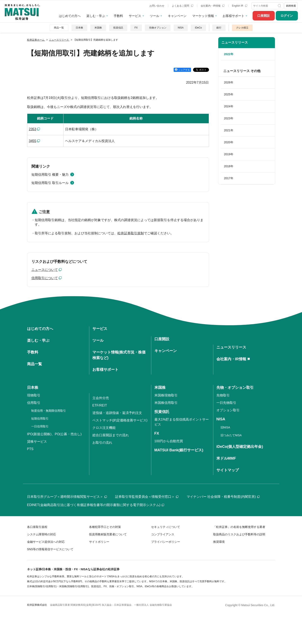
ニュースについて (44, 270)
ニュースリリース (234, 42)
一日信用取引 (40, 426)
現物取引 (33, 395)
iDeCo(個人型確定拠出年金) (239, 447)
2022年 (228, 54)
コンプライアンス (162, 534)
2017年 (228, 178)
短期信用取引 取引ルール (50, 183)
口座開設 (263, 15)
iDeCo (198, 27)
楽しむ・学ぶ (95, 16)
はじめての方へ (70, 16)
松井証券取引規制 (130, 233)
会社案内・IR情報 (212, 5)
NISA (181, 27)
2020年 (228, 142)
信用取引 (33, 402)
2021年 (228, 130)
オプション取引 (228, 410)
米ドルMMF (226, 458)
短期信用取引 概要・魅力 (50, 174)
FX (136, 27)
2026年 (228, 82)
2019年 (228, 154)
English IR (239, 5)
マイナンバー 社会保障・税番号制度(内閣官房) (223, 496)
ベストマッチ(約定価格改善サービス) (120, 420)
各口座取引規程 (37, 527)
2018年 (228, 166)
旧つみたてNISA (231, 435)
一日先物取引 (226, 402)
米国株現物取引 (166, 395)
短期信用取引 (40, 418)
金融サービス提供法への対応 (46, 541)
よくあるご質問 (182, 5)
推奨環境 (219, 541)
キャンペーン (177, 16)
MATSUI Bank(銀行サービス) (178, 450)
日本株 (79, 27)
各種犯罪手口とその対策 (105, 527)
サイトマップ (227, 470)
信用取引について (44, 278)
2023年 (228, 118)
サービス (135, 16)
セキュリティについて (165, 527)
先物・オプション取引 (235, 387)
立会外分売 (100, 398)
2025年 (228, 94)
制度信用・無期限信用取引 (48, 410)
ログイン (287, 15)
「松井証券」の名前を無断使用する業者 (239, 527)
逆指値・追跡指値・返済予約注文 (117, 413)
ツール (154, 16)
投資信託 (118, 27)
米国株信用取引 (166, 402)
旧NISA (225, 427)
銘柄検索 (291, 5)
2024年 (228, 106)
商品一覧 (59, 27)
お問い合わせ (156, 5)
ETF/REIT (99, 405)
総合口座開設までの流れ (110, 435)
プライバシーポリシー (165, 541)
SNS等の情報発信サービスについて (50, 549)
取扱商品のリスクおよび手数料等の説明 (239, 534)
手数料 (118, 16)
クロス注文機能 (104, 427)
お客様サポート (233, 16)
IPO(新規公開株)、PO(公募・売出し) (54, 434)
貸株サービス (37, 441)
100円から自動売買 (168, 441)
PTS (30, 449)
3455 (32, 141)
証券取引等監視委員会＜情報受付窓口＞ (146, 496)
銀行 (218, 27)
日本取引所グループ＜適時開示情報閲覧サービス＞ (67, 496)
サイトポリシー (99, 541)
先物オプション (157, 27)
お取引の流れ (102, 442)
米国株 (98, 27)
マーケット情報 (203, 16)
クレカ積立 (242, 27)
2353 (32, 129)
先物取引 (223, 395)
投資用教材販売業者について (108, 534)
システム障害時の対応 (41, 534)
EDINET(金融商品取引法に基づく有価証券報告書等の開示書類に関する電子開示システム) (95, 505)
